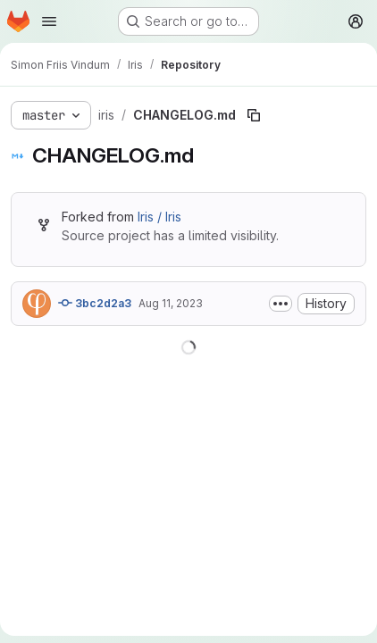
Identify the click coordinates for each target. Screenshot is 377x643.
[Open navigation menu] (49, 21)
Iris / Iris (159, 216)
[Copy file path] (253, 115)
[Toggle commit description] (280, 304)
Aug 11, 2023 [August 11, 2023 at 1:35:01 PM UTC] (170, 303)
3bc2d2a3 (94, 303)
